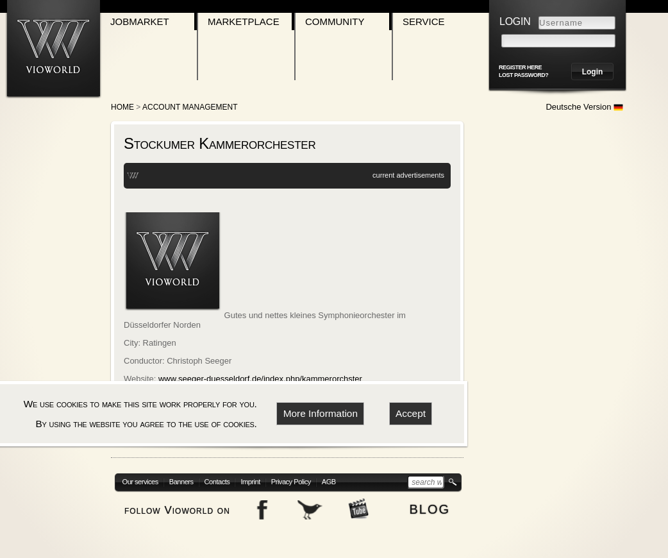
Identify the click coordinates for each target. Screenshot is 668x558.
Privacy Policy (291, 482)
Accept (411, 413)
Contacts (217, 482)
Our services (140, 482)
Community (335, 21)
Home (122, 107)
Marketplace (244, 21)
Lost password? (523, 75)
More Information (320, 413)
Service (424, 21)
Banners (181, 482)
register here (520, 67)
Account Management (189, 107)
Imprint (250, 482)
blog (429, 508)
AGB (329, 482)
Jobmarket (139, 21)
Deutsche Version (584, 107)
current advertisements (408, 175)
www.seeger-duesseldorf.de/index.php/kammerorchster (260, 379)
